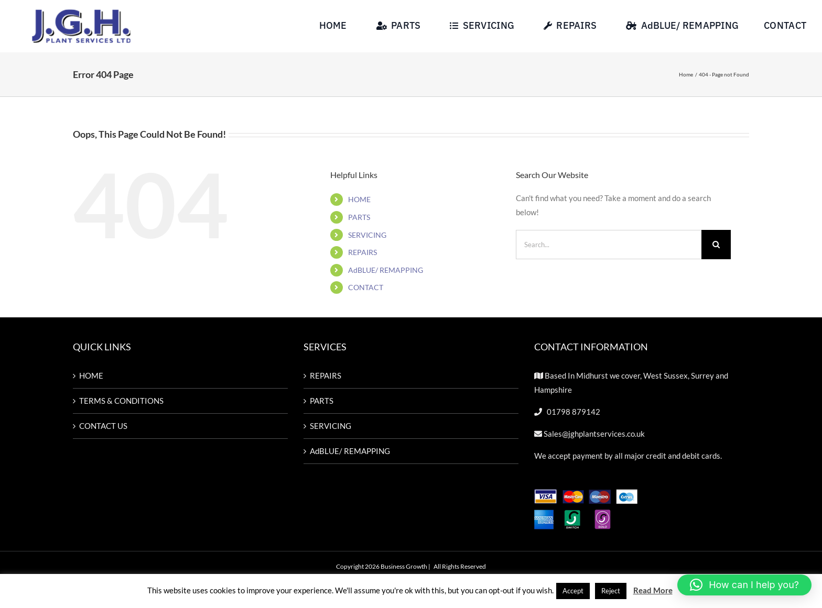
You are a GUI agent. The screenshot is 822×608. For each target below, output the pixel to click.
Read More (653, 590)
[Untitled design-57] (81, 12)
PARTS (359, 218)
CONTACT (365, 288)
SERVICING (367, 235)
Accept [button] (573, 591)
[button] (744, 584)
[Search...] (608, 245)
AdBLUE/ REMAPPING (385, 270)
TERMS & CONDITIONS (121, 401)
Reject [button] (610, 591)
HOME (359, 200)
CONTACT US (103, 427)
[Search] (716, 245)
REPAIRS (362, 253)
